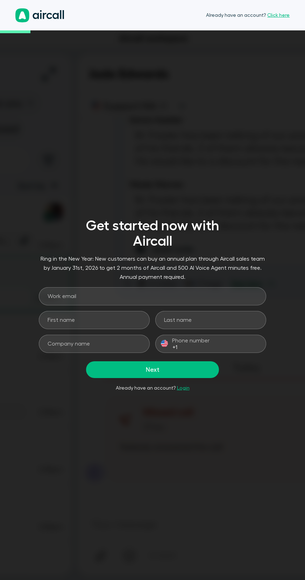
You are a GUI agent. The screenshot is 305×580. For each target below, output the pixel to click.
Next (152, 370)
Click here (278, 15)
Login (183, 387)
